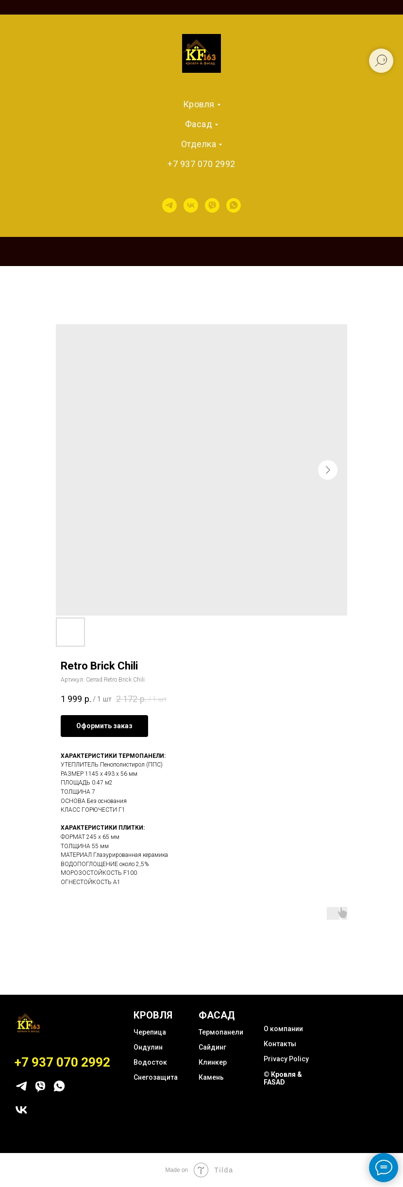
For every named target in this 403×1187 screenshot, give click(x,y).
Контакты (280, 1044)
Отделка (199, 144)
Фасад (199, 124)
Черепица (150, 1032)
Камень (211, 1077)
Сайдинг (212, 1047)
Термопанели (221, 1032)
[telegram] (169, 205)
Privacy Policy (286, 1059)
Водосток (150, 1062)
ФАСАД (217, 1015)
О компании (283, 1029)
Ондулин (148, 1047)
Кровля (199, 104)
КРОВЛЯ (153, 1015)
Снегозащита (156, 1077)
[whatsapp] (233, 205)
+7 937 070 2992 (201, 164)
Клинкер (213, 1062)
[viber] (212, 205)
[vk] (191, 205)
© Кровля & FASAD (283, 1078)
